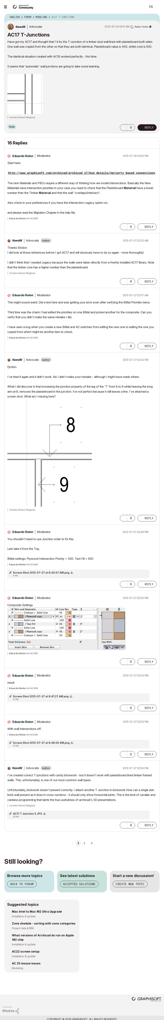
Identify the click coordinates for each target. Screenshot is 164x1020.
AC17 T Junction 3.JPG (27, 813)
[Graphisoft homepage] (146, 1000)
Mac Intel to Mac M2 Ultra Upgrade (37, 911)
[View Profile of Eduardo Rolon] (22, 156)
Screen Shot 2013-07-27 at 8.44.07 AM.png (41, 572)
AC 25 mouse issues (26, 963)
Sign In (158, 6)
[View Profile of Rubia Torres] (141, 26)
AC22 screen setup (25, 951)
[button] (123, 127)
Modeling (17, 968)
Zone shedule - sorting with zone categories (43, 923)
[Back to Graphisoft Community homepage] (24, 6)
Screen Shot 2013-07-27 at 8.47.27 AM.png (41, 696)
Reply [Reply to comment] (149, 227)
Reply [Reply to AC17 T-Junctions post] (149, 127)
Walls (12, 126)
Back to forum (22, 884)
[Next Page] (91, 843)
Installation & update (24, 916)
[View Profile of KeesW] (21, 27)
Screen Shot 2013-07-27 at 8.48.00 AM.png (41, 742)
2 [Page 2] (84, 843)
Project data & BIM (23, 928)
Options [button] (154, 17)
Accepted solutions (79, 884)
